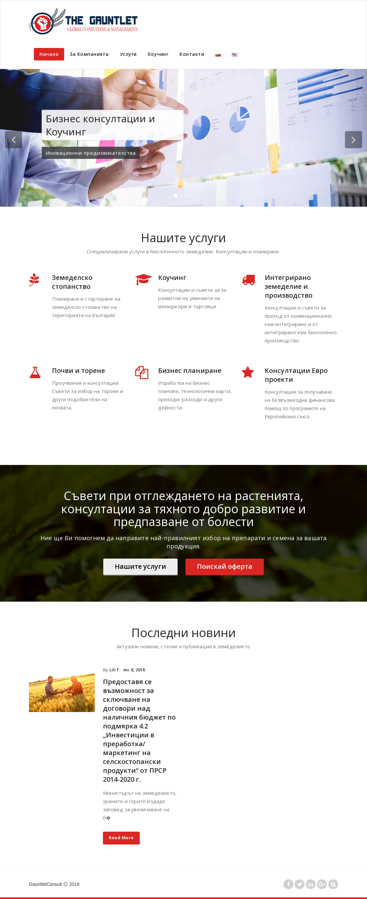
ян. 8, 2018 (134, 670)
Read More (121, 838)
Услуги (128, 54)
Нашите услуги (140, 566)
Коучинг (158, 54)
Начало (49, 54)
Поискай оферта (224, 566)
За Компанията (89, 54)
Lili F (114, 670)
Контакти (192, 54)
